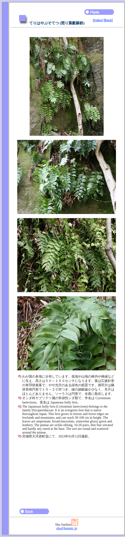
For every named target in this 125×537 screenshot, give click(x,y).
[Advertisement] (66, 471)
